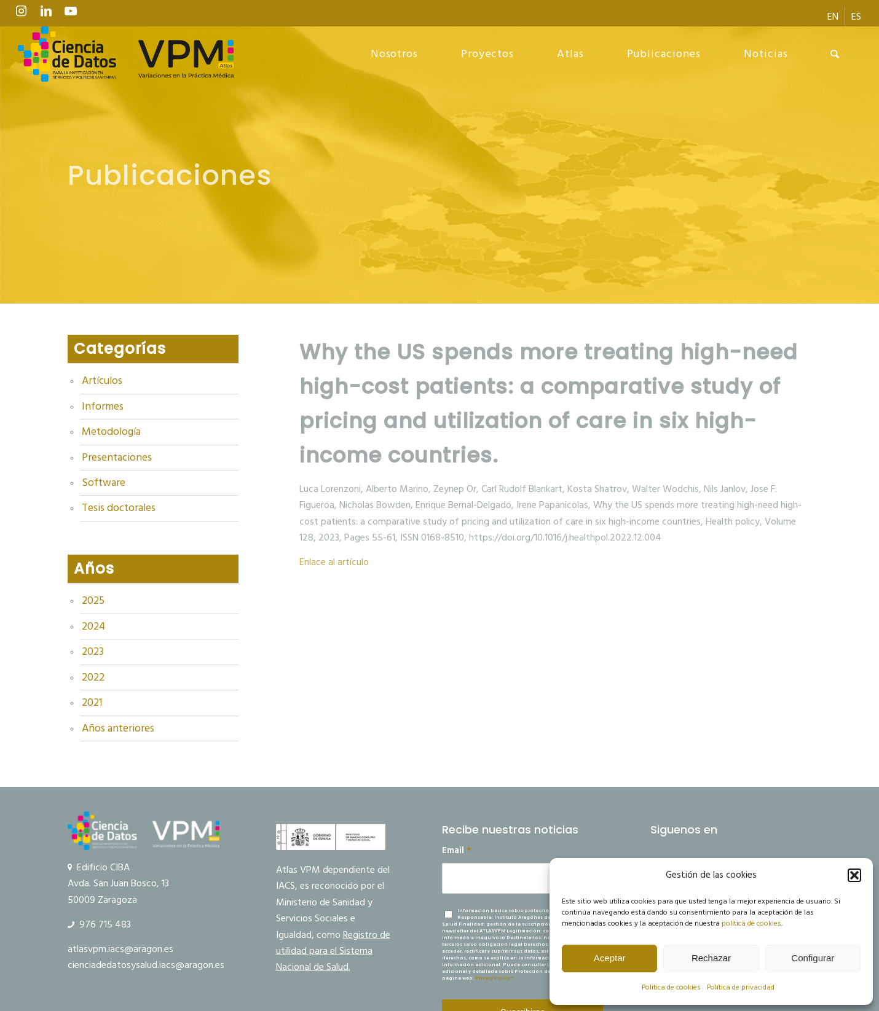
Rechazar (711, 958)
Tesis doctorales (119, 508)
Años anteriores (118, 728)
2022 (93, 677)
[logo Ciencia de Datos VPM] (126, 54)
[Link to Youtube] (70, 14)
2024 (93, 626)
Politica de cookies (671, 987)
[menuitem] (833, 16)
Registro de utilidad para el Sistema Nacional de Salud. (333, 951)
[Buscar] (835, 54)
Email (456, 851)
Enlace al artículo (334, 562)
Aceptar (610, 958)
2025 (93, 600)
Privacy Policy (492, 978)
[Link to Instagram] (21, 14)
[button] (854, 875)
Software (103, 482)
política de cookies (751, 923)
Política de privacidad (741, 987)
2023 (93, 651)
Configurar (812, 958)
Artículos (102, 380)
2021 (92, 702)
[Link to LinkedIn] (46, 14)
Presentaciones (117, 457)
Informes (103, 406)
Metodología (111, 431)
